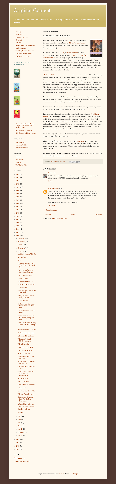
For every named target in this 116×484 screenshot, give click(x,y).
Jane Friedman (20, 142)
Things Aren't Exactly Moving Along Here (25, 340)
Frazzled (18, 157)
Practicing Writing (21, 145)
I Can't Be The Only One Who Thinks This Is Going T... (27, 265)
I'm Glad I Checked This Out (27, 254)
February (21, 432)
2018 (18, 197)
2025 (18, 174)
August (20, 251)
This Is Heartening (23, 344)
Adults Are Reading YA (25, 281)
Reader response (21, 48)
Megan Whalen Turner (77, 43)
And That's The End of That (26, 391)
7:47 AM (51, 181)
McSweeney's (20, 159)
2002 (18, 449)
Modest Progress (23, 278)
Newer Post (47, 215)
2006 (18, 235)
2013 (18, 213)
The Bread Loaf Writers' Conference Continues (26, 271)
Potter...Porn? (22, 388)
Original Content (32, 10)
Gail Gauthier (53, 188)
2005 (18, 439)
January (20, 435)
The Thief (60, 53)
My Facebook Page (22, 37)
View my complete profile (22, 461)
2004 (18, 443)
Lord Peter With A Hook (25, 347)
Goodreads (19, 40)
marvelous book (72, 53)
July (19, 416)
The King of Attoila (50, 75)
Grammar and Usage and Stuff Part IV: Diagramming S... (26, 373)
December (21, 238)
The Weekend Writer (22, 56)
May (19, 423)
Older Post (98, 215)
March (20, 429)
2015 (18, 206)
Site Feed (19, 42)
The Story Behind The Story (25, 51)
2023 (18, 181)
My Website (19, 34)
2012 (18, 216)
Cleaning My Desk (24, 409)
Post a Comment (51, 210)
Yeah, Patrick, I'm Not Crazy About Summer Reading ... (27, 324)
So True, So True (23, 301)
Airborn (20, 412)
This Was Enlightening (25, 350)
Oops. (19, 260)
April (20, 426)
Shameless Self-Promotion (26, 284)
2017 (18, 200)
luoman (61, 474)
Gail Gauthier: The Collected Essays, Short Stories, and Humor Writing (25, 126)
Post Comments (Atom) (59, 218)
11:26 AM (51, 205)
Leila (50, 173)
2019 (18, 194)
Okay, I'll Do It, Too (24, 353)
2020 (18, 190)
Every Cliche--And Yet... (25, 275)
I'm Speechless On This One (27, 330)
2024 (18, 177)
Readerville (80, 141)
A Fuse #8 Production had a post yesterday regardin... (26, 405)
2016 (18, 203)
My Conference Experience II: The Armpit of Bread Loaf (26, 306)
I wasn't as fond (77, 55)
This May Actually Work (25, 394)
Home (73, 215)
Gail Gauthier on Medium (24, 130)
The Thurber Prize (21, 165)
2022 (18, 184)
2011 (18, 219)
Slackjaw (18, 162)
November (21, 241)
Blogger (75, 474)
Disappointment (23, 378)
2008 (18, 229)
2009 (18, 226)
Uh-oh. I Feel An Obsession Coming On (26, 362)
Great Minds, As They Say (26, 385)
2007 (18, 232)
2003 (18, 446)
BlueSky (18, 32)
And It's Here (22, 257)
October (20, 245)
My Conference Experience (26, 333)
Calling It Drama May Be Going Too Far (26, 297)
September (21, 248)
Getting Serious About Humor (25, 45)
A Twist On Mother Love (26, 336)
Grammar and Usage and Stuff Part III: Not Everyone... (26, 399)
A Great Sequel (22, 288)
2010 (18, 223)
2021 (18, 187)
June (19, 419)
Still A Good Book (23, 381)
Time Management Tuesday (24, 53)
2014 (18, 210)
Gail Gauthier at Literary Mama (26, 133)
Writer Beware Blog (22, 148)
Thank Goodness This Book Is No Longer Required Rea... (26, 318)
